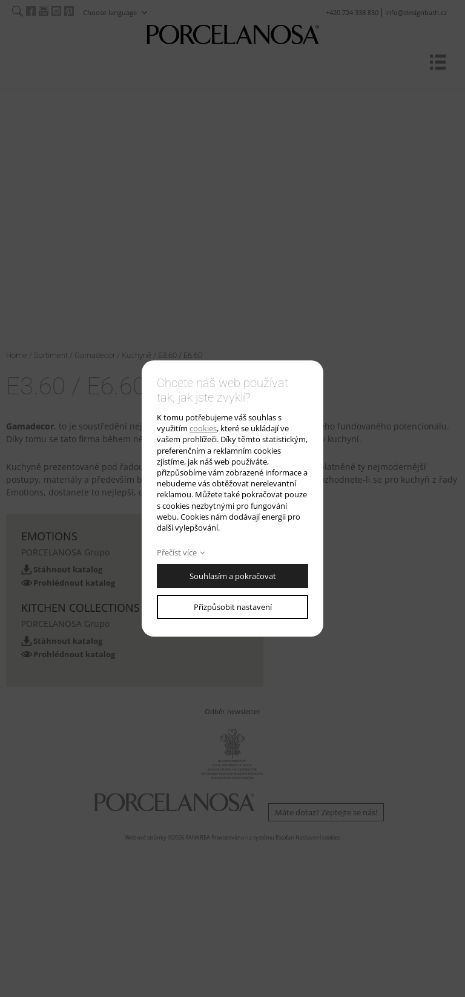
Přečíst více (177, 552)
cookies (203, 428)
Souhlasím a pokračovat (233, 576)
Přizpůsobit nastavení (233, 606)
